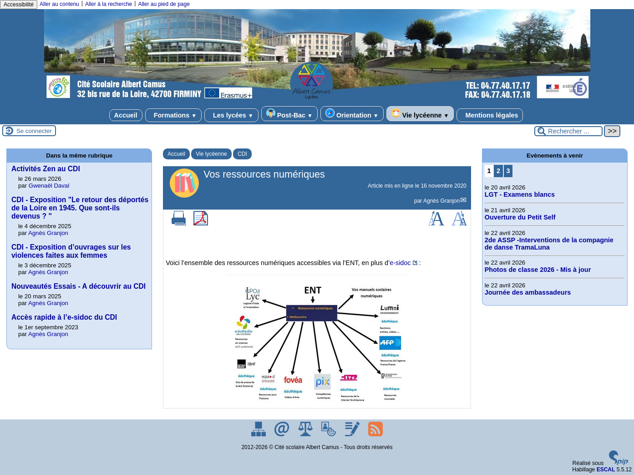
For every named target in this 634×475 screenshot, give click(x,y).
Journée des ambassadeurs (528, 292)
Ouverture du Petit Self (520, 217)
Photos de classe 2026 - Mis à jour (538, 269)
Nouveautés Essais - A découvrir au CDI (78, 286)
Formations (173, 115)
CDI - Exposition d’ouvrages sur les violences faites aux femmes (71, 251)
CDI (242, 154)
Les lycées (231, 115)
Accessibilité (19, 4)
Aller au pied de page (163, 4)
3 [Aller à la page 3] (508, 170)
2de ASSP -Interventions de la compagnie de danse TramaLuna (549, 243)
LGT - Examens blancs (520, 194)
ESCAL (606, 469)
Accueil (125, 115)
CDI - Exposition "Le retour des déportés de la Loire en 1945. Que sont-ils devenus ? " (79, 208)
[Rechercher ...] (568, 131)
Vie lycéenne (420, 113)
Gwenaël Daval (49, 185)
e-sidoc (400, 262)
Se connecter (34, 131)
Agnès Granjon (441, 201)
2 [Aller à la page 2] (498, 170)
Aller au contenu (59, 4)
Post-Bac (289, 113)
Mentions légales (490, 115)
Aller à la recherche (108, 4)
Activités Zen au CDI (45, 169)
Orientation (352, 113)
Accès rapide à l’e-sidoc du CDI (64, 317)
